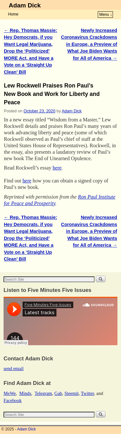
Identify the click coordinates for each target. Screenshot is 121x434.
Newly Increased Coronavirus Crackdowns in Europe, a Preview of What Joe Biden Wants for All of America (89, 44)
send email (14, 368)
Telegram (43, 393)
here (57, 167)
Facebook (13, 400)
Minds (25, 393)
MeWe (10, 393)
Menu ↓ (105, 14)
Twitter (87, 393)
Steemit (72, 393)
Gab (58, 393)
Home (13, 14)
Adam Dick (25, 5)
